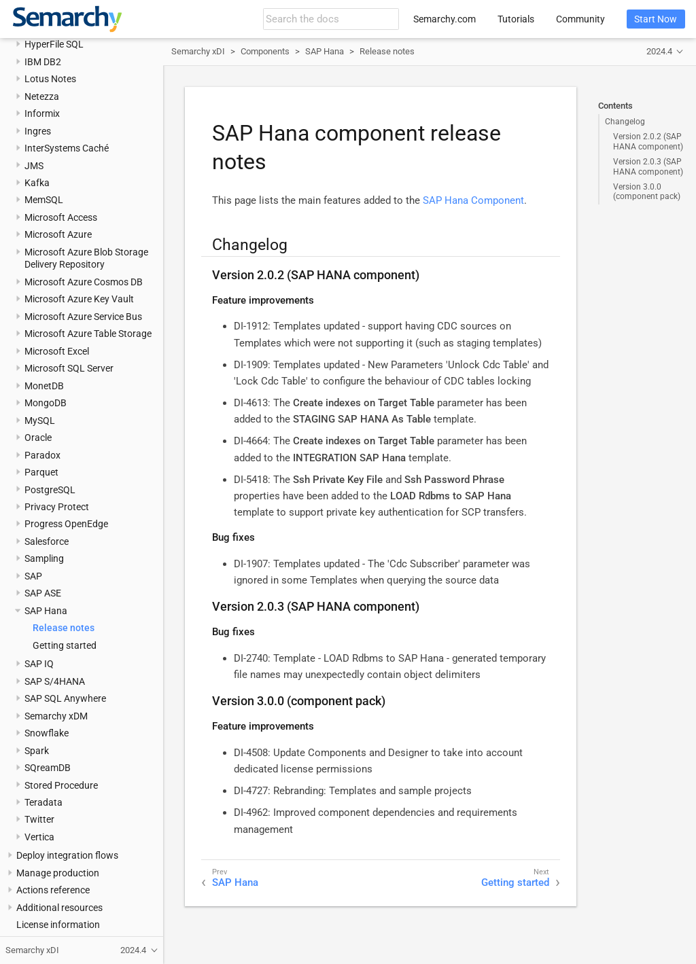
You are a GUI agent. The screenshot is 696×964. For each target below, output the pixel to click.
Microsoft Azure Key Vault (79, 298)
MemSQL (43, 199)
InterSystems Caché (66, 148)
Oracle (38, 437)
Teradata (43, 802)
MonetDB (44, 385)
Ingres (37, 131)
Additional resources (59, 907)
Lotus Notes (50, 78)
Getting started (65, 645)
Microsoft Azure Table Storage (88, 333)
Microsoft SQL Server (69, 368)
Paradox (42, 455)
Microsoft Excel (56, 351)
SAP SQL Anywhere (65, 698)
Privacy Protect (56, 506)
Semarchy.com (444, 19)
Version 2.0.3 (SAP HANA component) (648, 166)
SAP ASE (42, 593)
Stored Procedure (61, 785)
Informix (42, 113)
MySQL (39, 420)
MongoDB (45, 402)
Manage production (57, 873)
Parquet (41, 472)
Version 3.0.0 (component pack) (646, 191)
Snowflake (46, 733)
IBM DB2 (42, 61)
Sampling (44, 558)
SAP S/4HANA (54, 681)
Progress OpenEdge (66, 523)
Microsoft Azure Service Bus (83, 316)
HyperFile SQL (54, 44)
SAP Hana (45, 610)
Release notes (63, 627)
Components (265, 51)
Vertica (39, 837)
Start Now (655, 19)
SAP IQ (39, 663)
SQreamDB (47, 767)
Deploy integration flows (67, 855)
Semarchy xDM (56, 716)
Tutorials (516, 19)
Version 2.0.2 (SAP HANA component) (648, 141)
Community (580, 19)
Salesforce (46, 541)
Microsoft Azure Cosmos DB (83, 281)
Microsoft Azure (58, 234)
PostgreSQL (49, 489)
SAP (33, 576)
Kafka (37, 182)
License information (58, 924)
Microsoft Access (60, 217)
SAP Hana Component (473, 200)
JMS (34, 165)
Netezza (41, 96)
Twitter (39, 819)
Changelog (625, 121)
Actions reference (53, 890)
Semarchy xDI (198, 51)
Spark (36, 750)
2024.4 (659, 51)
